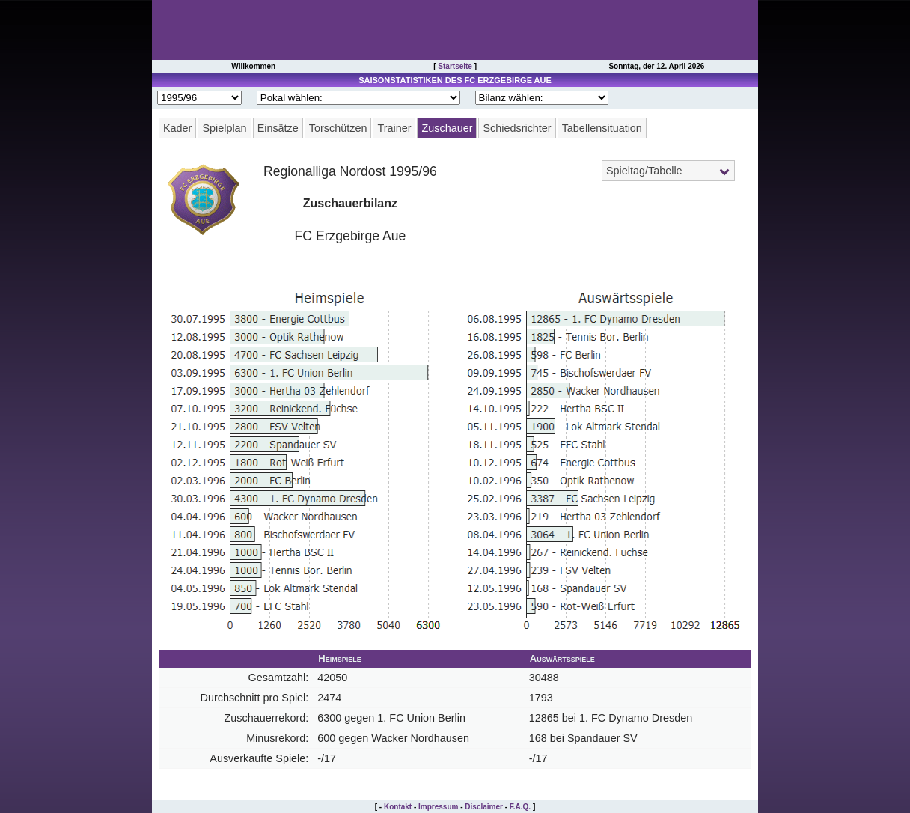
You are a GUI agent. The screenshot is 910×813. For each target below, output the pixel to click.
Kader (177, 128)
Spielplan (224, 128)
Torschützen (338, 128)
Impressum (438, 807)
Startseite (455, 66)
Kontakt (398, 807)
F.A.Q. (520, 807)
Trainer (394, 128)
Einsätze (278, 128)
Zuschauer (446, 128)
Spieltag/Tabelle (644, 171)
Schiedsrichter (517, 128)
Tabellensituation (602, 128)
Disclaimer (484, 807)
